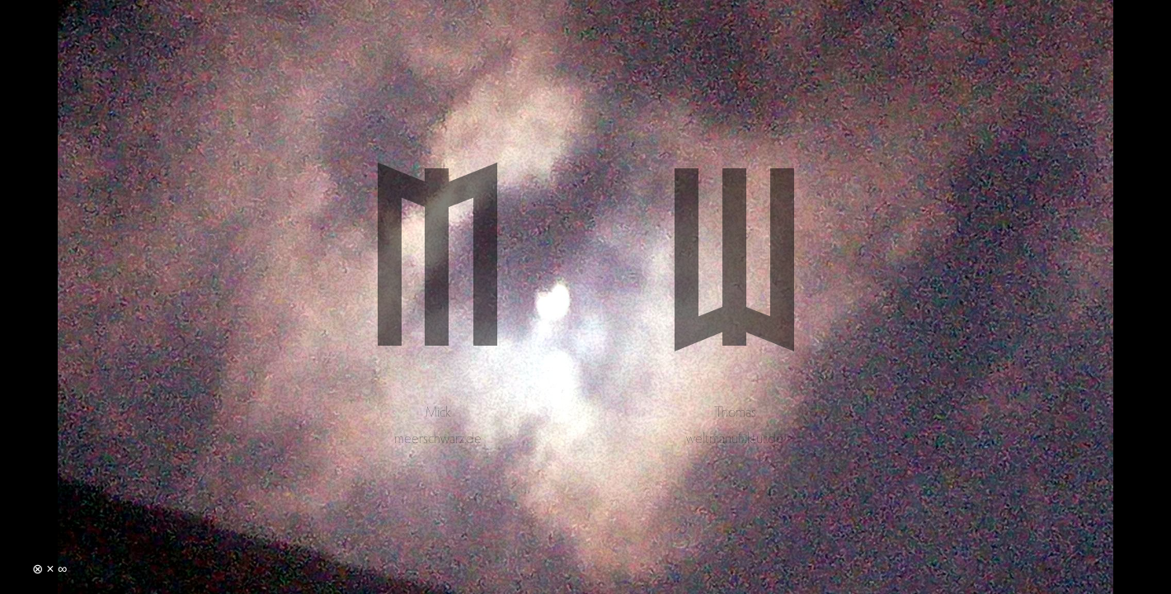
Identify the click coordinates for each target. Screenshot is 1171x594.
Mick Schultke (437, 293)
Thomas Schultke (733, 293)
